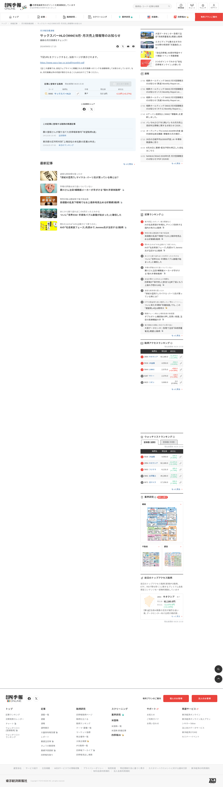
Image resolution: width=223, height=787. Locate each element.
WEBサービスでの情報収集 (66, 768)
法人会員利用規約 (122, 771)
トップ (14, 17)
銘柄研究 (69, 17)
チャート (192, 6)
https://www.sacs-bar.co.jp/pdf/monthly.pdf (62, 62)
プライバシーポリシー (93, 768)
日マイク (152, 482)
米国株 (153, 17)
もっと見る (128, 164)
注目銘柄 (62, 136)
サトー (151, 376)
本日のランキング (66, 145)
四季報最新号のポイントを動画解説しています (54, 5)
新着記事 (14, 24)
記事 (41, 17)
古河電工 (152, 476)
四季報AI (181, 17)
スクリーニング (97, 17)
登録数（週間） (150, 442)
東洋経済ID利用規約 (200, 768)
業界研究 (125, 17)
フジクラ (152, 470)
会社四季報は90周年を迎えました (43, 8)
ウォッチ (203, 6)
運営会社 (17, 768)
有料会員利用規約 (101, 771)
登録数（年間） (169, 442)
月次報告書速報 (27, 24)
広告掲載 (46, 768)
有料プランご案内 (209, 17)
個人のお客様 (176, 698)
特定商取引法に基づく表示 (132, 768)
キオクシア (153, 357)
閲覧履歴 (181, 6)
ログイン (214, 6)
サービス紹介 (32, 768)
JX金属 (152, 363)
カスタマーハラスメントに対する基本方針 (168, 768)
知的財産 (112, 768)
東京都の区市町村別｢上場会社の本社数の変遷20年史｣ (69, 141)
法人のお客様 (204, 698)
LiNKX (151, 370)
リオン (151, 382)
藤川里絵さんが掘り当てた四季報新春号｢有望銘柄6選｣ (69, 132)
